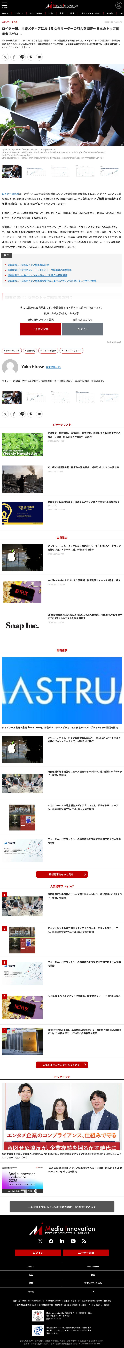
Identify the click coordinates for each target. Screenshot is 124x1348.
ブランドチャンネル (90, 13)
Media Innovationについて (33, 1300)
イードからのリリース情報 (98, 1305)
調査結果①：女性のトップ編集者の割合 (28, 264)
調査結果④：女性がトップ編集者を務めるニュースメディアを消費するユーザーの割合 (52, 280)
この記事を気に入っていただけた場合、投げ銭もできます (62, 1207)
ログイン (38, 1253)
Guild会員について (54, 1300)
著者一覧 (16, 1300)
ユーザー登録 (86, 1253)
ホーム (5, 13)
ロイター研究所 (10, 193)
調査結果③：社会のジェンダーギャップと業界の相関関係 (37, 275)
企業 (62, 13)
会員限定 (31, 350)
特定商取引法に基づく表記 (66, 1305)
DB (121, 13)
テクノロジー (36, 13)
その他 (110, 13)
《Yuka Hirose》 (114, 342)
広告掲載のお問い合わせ (92, 1300)
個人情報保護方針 (46, 1305)
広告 (51, 13)
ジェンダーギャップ (72, 350)
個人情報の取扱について (27, 1305)
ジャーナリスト (13, 350)
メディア (19, 13)
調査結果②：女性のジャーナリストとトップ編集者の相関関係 (39, 270)
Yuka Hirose (33, 366)
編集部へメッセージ (72, 1300)
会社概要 (82, 1305)
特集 (72, 13)
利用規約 (107, 1300)
